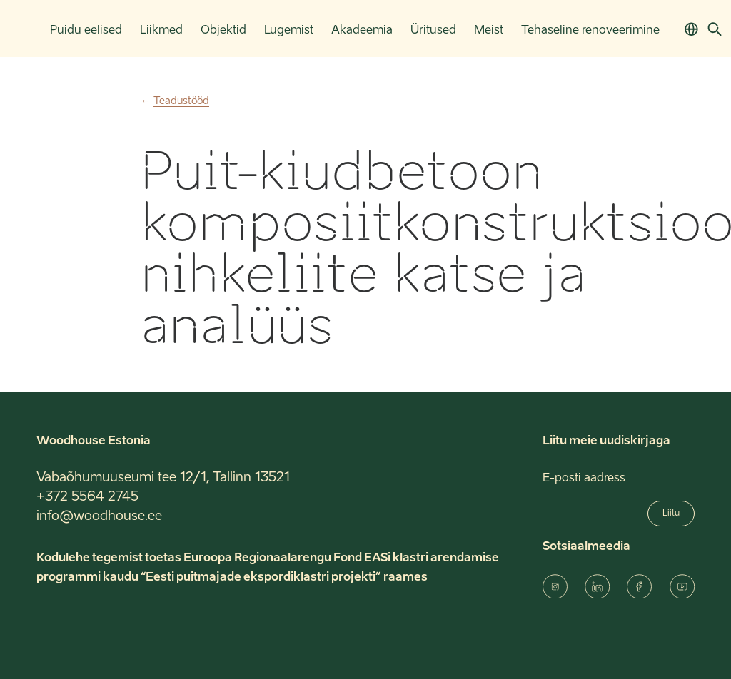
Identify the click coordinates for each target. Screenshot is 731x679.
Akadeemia (362, 30)
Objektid (223, 30)
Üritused (433, 30)
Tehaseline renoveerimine (590, 30)
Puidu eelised (86, 30)
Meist (488, 30)
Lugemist (288, 30)
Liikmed (161, 30)
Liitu (671, 513)
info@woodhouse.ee (99, 516)
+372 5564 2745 (87, 497)
